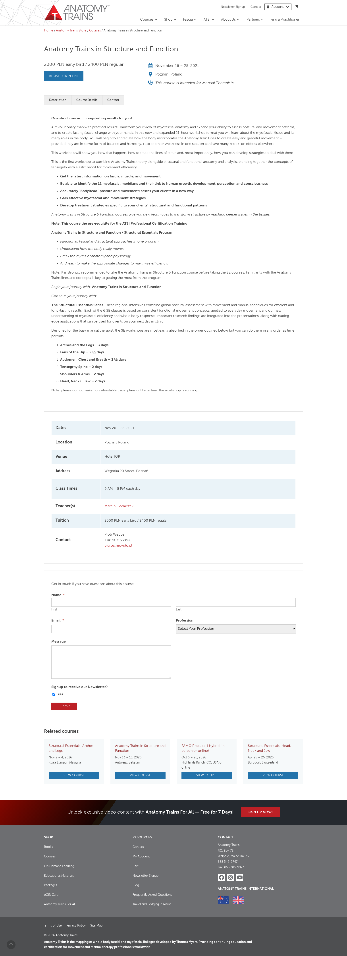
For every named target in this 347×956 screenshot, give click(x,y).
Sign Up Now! (260, 812)
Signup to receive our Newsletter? (79, 687)
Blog (136, 885)
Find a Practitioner (284, 19)
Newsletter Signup (233, 6)
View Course (74, 775)
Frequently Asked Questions (152, 894)
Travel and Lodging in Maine (152, 904)
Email (57, 620)
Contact (256, 6)
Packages (50, 885)
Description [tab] (57, 100)
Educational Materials (59, 875)
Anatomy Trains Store (71, 30)
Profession (184, 620)
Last (178, 609)
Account (278, 6)
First (54, 609)
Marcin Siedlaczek (118, 506)
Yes (60, 694)
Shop (168, 19)
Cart (136, 866)
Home (48, 30)
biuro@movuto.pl (118, 546)
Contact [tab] (113, 100)
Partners (253, 19)
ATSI (207, 19)
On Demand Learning (59, 866)
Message (58, 641)
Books (48, 847)
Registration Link (64, 76)
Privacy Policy (76, 925)
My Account (141, 856)
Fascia (188, 19)
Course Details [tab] (86, 100)
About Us (228, 19)
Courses (146, 19)
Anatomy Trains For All (59, 904)
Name (58, 595)
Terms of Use (52, 925)
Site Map (96, 925)
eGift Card (51, 894)
